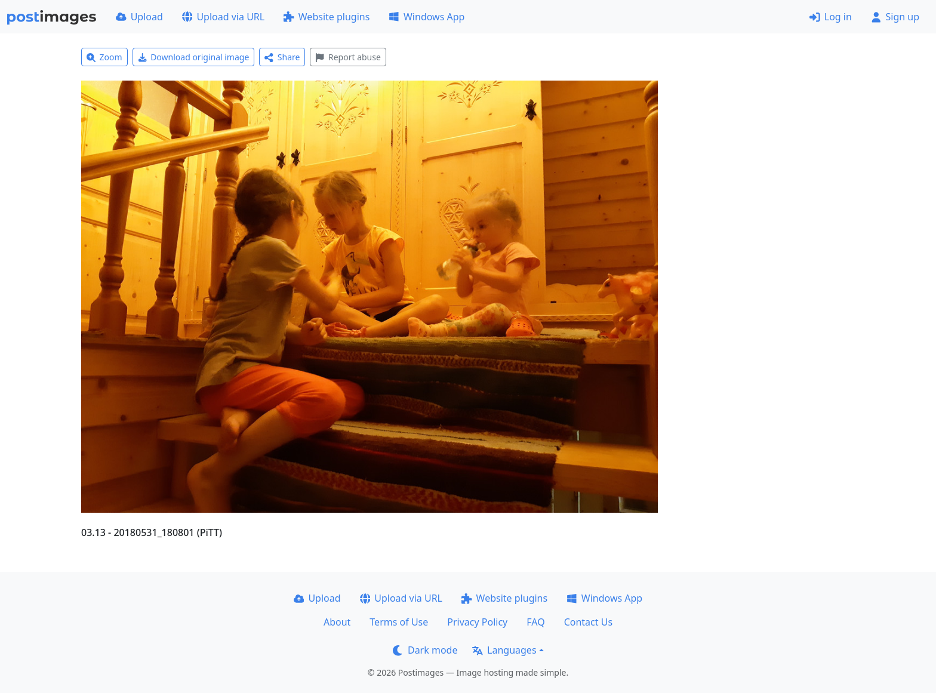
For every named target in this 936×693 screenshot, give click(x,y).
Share (282, 57)
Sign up (895, 16)
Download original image (194, 57)
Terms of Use (399, 622)
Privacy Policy (477, 622)
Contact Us (588, 622)
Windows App (426, 16)
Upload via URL (223, 16)
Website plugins (327, 16)
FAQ (535, 622)
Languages (504, 650)
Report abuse (347, 57)
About (337, 622)
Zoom (104, 57)
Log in (830, 16)
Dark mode (425, 650)
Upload (139, 16)
